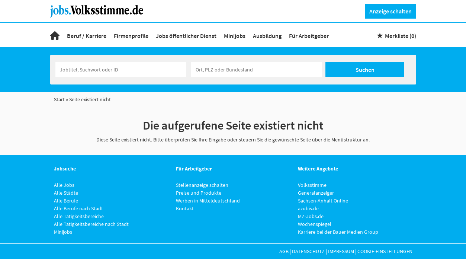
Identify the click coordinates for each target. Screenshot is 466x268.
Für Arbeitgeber (309, 35)
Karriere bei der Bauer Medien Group (338, 232)
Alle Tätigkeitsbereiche (79, 216)
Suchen (365, 69)
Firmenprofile (131, 35)
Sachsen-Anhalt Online (323, 200)
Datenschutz (308, 251)
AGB (284, 251)
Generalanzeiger (316, 192)
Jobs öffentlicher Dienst (186, 35)
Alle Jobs (64, 185)
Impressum (341, 251)
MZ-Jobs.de (311, 216)
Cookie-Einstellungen (384, 251)
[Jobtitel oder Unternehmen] (120, 69)
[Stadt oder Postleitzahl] (256, 69)
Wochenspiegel (314, 224)
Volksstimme (312, 185)
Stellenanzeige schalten (202, 185)
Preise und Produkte (198, 192)
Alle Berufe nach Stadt (78, 208)
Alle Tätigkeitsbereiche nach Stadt (91, 224)
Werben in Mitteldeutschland (208, 200)
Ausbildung (267, 35)
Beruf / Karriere (86, 35)
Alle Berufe (66, 200)
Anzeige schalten (390, 11)
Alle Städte (66, 192)
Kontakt (185, 208)
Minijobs (234, 35)
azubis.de (308, 208)
